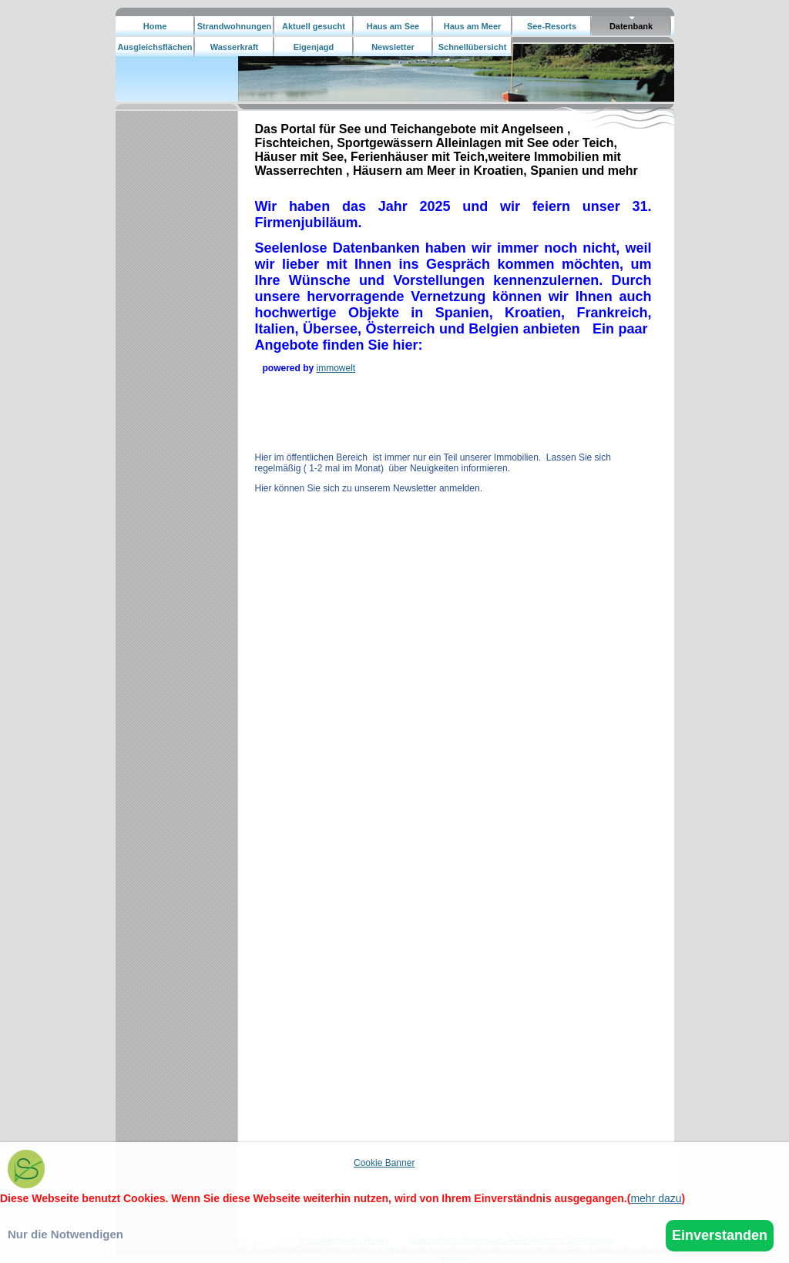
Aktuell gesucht (313, 26)
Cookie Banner (384, 1162)
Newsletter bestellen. (393, 50)
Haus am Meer (473, 26)
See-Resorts (551, 26)
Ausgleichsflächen (154, 47)
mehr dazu (655, 1198)
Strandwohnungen (234, 26)
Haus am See (393, 26)
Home (155, 26)
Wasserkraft (234, 47)
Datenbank (631, 26)
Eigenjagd (314, 47)
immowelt (336, 368)
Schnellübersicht (472, 47)
